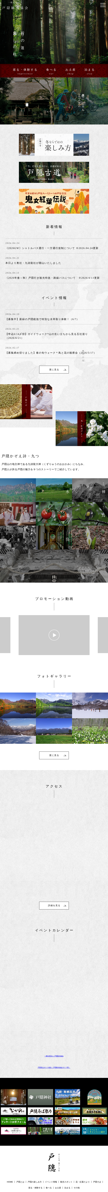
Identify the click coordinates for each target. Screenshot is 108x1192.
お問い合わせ (73, 1151)
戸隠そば (97, 1139)
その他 (77, 1145)
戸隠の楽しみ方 (35, 1139)
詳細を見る (54, 862)
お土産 (70, 71)
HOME (10, 1139)
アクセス (41, 1151)
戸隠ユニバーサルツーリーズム (19, 1151)
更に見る (54, 325)
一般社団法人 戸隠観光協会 (54, 1013)
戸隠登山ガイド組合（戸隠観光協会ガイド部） (54, 1025)
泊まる (89, 71)
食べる (51, 71)
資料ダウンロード (56, 1151)
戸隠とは (20, 1139)
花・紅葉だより (83, 1139)
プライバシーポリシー (93, 1151)
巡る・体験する (25, 71)
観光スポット (66, 1139)
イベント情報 (51, 1139)
